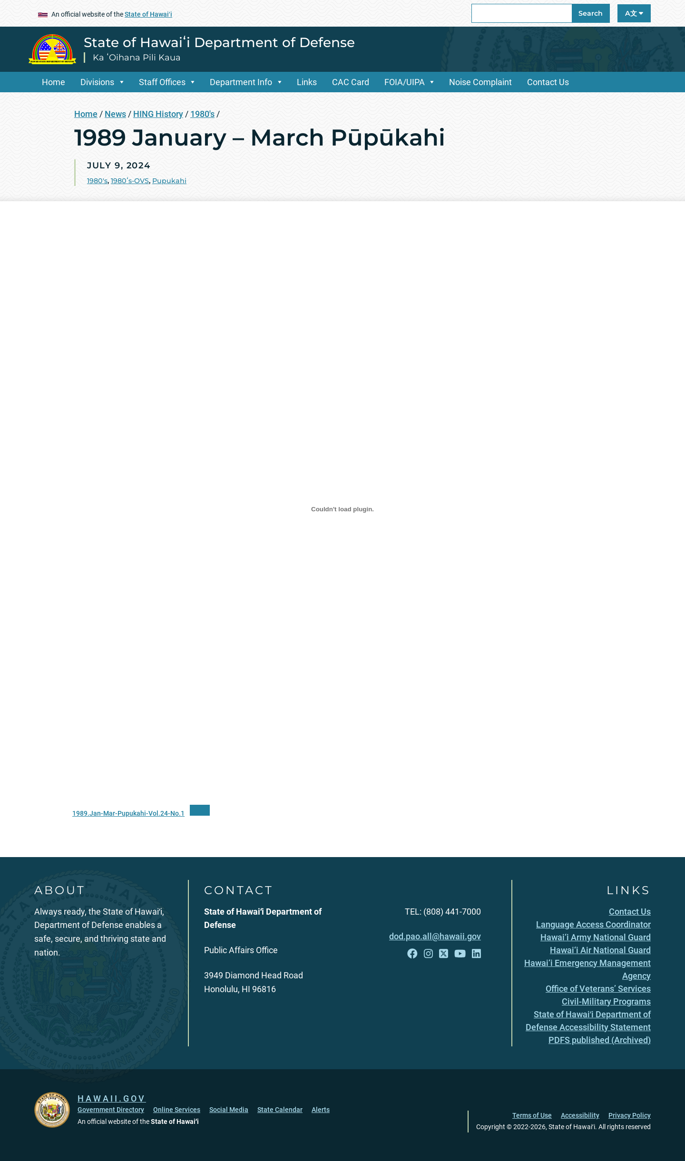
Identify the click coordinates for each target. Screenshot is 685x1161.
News (115, 114)
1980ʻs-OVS (130, 180)
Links (307, 82)
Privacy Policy (629, 1115)
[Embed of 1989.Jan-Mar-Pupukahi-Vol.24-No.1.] (342, 509)
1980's (202, 114)
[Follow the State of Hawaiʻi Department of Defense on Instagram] (428, 954)
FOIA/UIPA (404, 82)
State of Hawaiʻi (148, 14)
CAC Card (350, 82)
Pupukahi (169, 180)
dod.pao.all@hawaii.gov (435, 936)
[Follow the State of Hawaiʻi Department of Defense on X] (443, 954)
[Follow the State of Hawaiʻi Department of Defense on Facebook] (412, 954)
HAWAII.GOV (112, 1098)
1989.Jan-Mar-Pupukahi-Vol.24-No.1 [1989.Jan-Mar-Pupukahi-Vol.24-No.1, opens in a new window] (128, 814)
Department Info (241, 82)
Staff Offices (162, 82)
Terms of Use (532, 1115)
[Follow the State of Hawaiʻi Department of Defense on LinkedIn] (476, 954)
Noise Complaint (480, 82)
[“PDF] (200, 810)
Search (590, 13)
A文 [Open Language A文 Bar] (634, 13)
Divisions (97, 82)
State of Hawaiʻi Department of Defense (219, 42)
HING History (158, 114)
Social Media (228, 1109)
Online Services (176, 1109)
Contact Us (548, 82)
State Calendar (280, 1109)
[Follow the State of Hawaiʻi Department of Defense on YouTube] (460, 954)
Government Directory (111, 1109)
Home (53, 82)
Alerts (321, 1109)
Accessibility (580, 1115)
